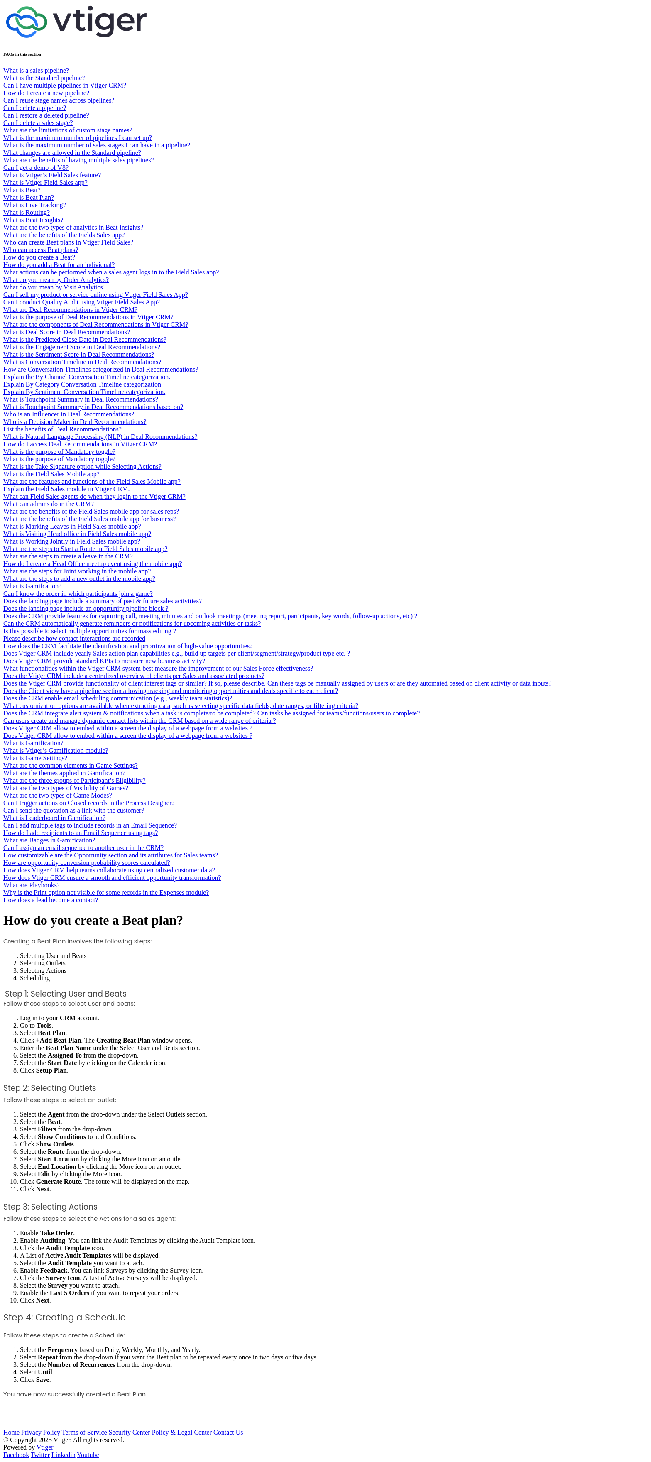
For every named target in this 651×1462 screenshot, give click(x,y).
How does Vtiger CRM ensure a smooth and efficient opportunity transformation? (112, 877)
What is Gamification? (33, 743)
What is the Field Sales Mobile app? (51, 474)
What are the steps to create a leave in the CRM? (68, 556)
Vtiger (45, 1447)
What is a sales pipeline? (36, 70)
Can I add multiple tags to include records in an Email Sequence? (90, 825)
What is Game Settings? (35, 758)
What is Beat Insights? (33, 219)
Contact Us (228, 1432)
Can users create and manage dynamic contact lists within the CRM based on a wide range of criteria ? (139, 720)
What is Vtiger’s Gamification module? (55, 750)
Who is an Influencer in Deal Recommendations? (68, 414)
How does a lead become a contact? (50, 900)
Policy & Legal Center (182, 1432)
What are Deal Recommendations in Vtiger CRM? (70, 309)
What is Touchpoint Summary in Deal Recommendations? (80, 399)
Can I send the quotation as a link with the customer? (73, 810)
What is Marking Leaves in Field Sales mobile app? (72, 526)
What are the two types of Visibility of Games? (65, 787)
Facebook (16, 1454)
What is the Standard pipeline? (44, 77)
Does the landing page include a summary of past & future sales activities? (102, 601)
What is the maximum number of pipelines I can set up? (77, 137)
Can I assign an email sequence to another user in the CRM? (83, 847)
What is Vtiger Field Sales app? (45, 182)
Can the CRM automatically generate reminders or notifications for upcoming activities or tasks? (132, 623)
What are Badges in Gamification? (49, 840)
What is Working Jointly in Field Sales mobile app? (71, 541)
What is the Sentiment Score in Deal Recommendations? (78, 354)
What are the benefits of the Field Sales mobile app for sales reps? (91, 511)
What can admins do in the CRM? (48, 503)
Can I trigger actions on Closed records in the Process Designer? (88, 802)
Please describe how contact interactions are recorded (74, 638)
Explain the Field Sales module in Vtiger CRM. (66, 488)
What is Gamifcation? (32, 586)
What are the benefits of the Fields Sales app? (64, 234)
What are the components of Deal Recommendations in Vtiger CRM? (95, 324)
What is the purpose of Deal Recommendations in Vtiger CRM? (88, 317)
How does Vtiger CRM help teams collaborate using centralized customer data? (109, 870)
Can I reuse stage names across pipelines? (58, 100)
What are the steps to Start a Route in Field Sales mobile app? (85, 548)
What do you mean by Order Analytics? (56, 279)
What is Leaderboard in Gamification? (54, 817)
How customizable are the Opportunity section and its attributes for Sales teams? (110, 855)
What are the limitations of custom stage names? (67, 130)
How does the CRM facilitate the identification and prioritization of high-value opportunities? (127, 645)
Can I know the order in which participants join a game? (78, 593)
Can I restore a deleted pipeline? (46, 115)
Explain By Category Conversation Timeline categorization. (83, 384)
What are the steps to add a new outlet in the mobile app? (79, 578)
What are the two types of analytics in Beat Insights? (73, 227)
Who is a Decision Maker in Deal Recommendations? (74, 421)
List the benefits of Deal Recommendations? (62, 429)
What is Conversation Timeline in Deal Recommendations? (82, 361)
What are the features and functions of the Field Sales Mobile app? (92, 481)
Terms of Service (84, 1432)
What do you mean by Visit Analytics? (54, 287)
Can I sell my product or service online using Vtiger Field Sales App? (95, 294)
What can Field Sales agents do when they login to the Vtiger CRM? (94, 496)
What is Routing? (26, 212)
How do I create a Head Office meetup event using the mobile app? (92, 563)
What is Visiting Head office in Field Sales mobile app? (77, 533)
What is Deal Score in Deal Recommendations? (66, 332)
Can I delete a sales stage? (38, 122)
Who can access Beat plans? (40, 249)
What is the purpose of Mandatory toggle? (59, 451)
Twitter (40, 1454)
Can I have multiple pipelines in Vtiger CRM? (64, 85)
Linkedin (63, 1454)
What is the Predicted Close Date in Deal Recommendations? (84, 339)
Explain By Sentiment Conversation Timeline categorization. (84, 391)
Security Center (129, 1432)
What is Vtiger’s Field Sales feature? (52, 175)
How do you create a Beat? (39, 257)
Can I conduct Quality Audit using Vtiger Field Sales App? (81, 302)
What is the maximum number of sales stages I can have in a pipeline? (96, 145)
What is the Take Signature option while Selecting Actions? (82, 466)
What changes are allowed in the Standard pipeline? (72, 152)
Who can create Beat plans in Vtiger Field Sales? (68, 242)
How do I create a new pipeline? (46, 92)
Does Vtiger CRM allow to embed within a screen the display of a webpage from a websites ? (127, 728)
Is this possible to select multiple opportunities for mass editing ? (89, 630)
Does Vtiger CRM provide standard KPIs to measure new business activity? (104, 660)
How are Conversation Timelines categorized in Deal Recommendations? (100, 369)
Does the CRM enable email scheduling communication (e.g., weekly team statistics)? (117, 698)
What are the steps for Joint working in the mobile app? (77, 571)
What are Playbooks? (31, 885)
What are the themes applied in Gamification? (64, 772)
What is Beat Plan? (28, 197)
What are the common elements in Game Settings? (70, 765)
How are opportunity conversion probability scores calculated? (86, 862)
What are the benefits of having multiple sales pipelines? (78, 160)
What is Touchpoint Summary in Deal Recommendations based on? (93, 406)
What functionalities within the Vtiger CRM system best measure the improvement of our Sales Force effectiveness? (158, 668)
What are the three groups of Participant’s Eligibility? (74, 780)
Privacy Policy (40, 1432)
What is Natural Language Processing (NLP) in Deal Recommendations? (100, 436)
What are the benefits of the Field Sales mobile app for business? (89, 518)
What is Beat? (22, 189)
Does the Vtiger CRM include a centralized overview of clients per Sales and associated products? (133, 675)
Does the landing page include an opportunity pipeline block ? (86, 608)
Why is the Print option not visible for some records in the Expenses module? (106, 892)
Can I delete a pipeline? (34, 107)
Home (11, 1432)
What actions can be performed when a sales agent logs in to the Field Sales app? (111, 272)
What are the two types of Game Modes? (57, 795)
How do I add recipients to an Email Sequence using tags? (80, 832)
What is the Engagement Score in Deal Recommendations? (81, 346)
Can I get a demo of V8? (36, 167)
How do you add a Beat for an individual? (59, 264)
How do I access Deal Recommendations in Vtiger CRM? (80, 444)
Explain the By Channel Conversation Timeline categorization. (86, 376)
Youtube (88, 1454)
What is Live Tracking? (34, 204)
